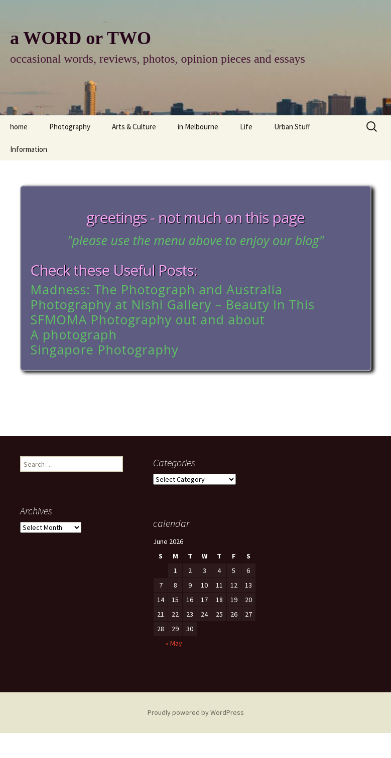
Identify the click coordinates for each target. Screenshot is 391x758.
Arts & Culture (134, 126)
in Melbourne (198, 126)
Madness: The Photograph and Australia (157, 289)
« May (157, 656)
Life (246, 126)
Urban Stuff (292, 126)
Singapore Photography (105, 349)
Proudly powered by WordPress (196, 712)
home (19, 126)
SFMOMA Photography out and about (148, 319)
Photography (69, 126)
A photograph (74, 334)
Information (28, 149)
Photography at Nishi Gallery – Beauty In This (173, 304)
